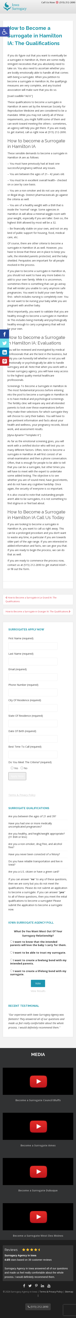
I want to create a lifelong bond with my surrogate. (38, 972)
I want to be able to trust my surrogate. (39, 952)
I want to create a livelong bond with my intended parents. (38, 961)
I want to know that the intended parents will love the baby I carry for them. (38, 943)
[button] (4, 32)
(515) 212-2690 (67, 2)
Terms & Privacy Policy (21, 795)
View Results (38, 991)
